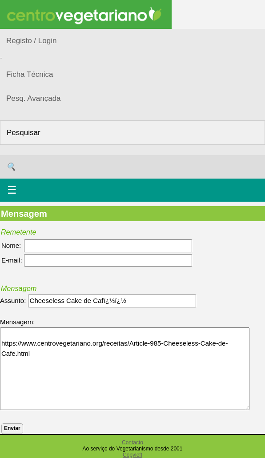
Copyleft (132, 455)
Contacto (132, 442)
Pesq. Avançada (33, 98)
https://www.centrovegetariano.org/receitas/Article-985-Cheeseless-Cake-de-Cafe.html (124, 368)
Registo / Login (31, 40)
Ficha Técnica (29, 74)
